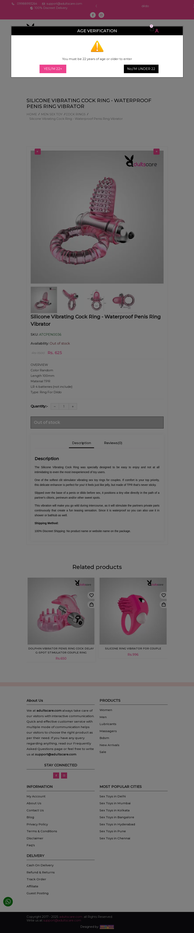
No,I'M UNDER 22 (141, 69)
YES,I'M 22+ (53, 69)
